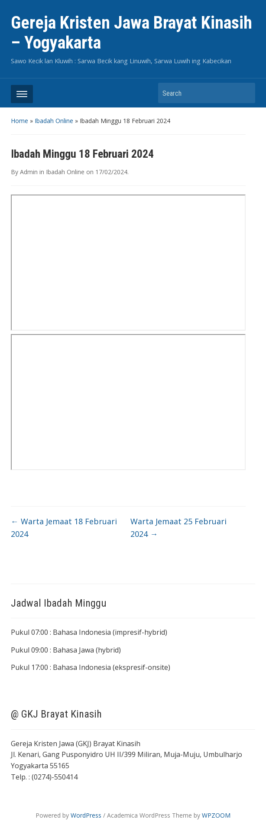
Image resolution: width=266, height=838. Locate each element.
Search (244, 93)
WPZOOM (216, 815)
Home (19, 121)
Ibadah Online (54, 121)
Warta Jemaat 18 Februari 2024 (64, 527)
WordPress (86, 815)
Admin (29, 172)
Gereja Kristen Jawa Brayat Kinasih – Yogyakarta (131, 33)
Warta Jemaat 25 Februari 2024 (178, 527)
